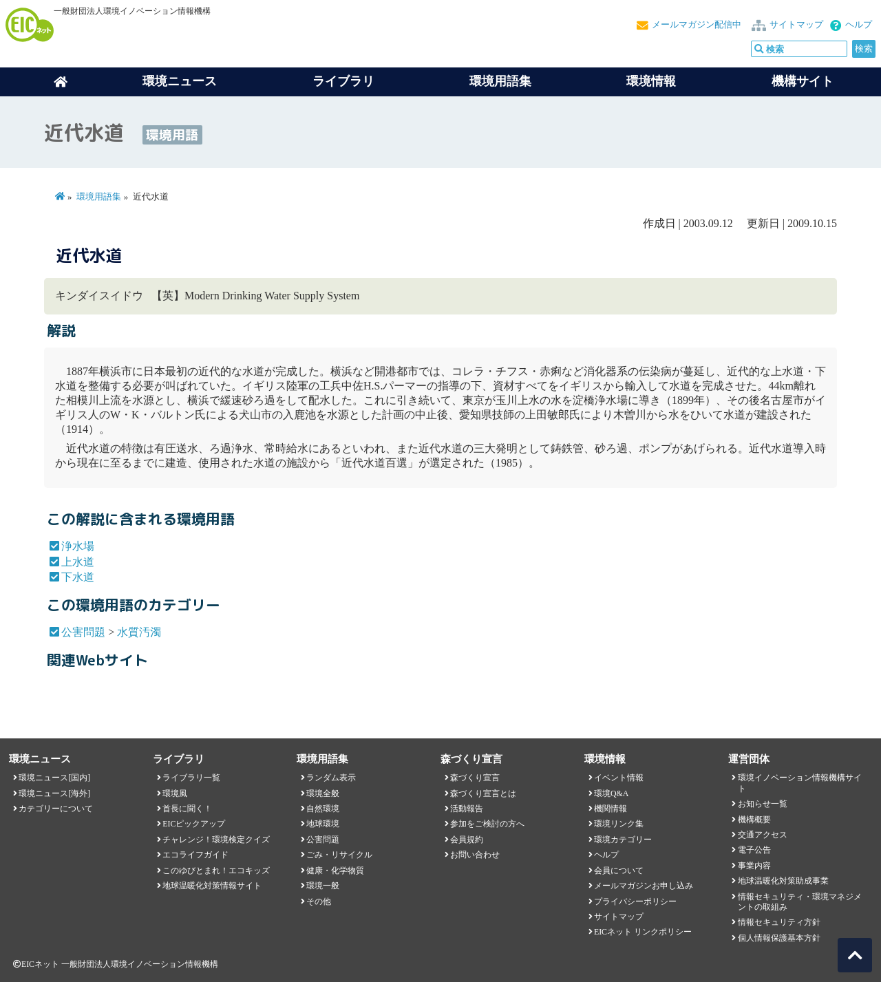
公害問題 (83, 632)
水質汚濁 (139, 632)
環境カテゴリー (623, 839)
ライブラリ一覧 (191, 777)
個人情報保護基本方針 (779, 938)
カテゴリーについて (56, 808)
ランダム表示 (331, 777)
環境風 (174, 793)
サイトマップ (796, 25)
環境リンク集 (619, 824)
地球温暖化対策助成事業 (783, 881)
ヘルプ (858, 25)
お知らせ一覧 (762, 804)
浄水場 (77, 546)
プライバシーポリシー (635, 901)
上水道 (77, 562)
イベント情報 (619, 777)
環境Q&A (611, 793)
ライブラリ (343, 81)
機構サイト (803, 81)
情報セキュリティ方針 (779, 922)
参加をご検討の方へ (487, 824)
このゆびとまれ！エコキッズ (216, 870)
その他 (318, 901)
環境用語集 (500, 81)
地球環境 (322, 824)
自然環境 (322, 808)
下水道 (77, 577)
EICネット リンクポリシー (643, 932)
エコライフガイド (195, 855)
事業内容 (754, 866)
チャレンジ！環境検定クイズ (216, 839)
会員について (619, 870)
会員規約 (466, 839)
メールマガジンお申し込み (643, 885)
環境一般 (322, 885)
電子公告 (754, 850)
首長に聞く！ (187, 808)
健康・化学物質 (335, 870)
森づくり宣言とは (483, 793)
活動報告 (466, 808)
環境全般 (322, 793)
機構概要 (754, 819)
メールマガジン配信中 (696, 25)
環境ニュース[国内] (54, 777)
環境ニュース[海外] (54, 793)
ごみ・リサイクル (339, 855)
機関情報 (610, 808)
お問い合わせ (475, 855)
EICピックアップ (193, 824)
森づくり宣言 (475, 777)
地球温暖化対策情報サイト (212, 885)
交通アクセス (762, 835)
